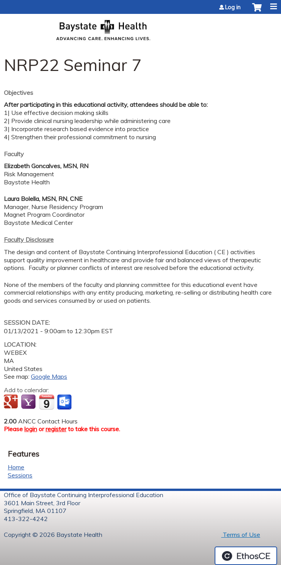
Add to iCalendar (46, 402)
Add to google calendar (12, 402)
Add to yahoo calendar (29, 402)
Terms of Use (240, 534)
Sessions (20, 475)
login (30, 429)
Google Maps (49, 376)
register (56, 429)
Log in (232, 7)
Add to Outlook (65, 402)
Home (16, 467)
